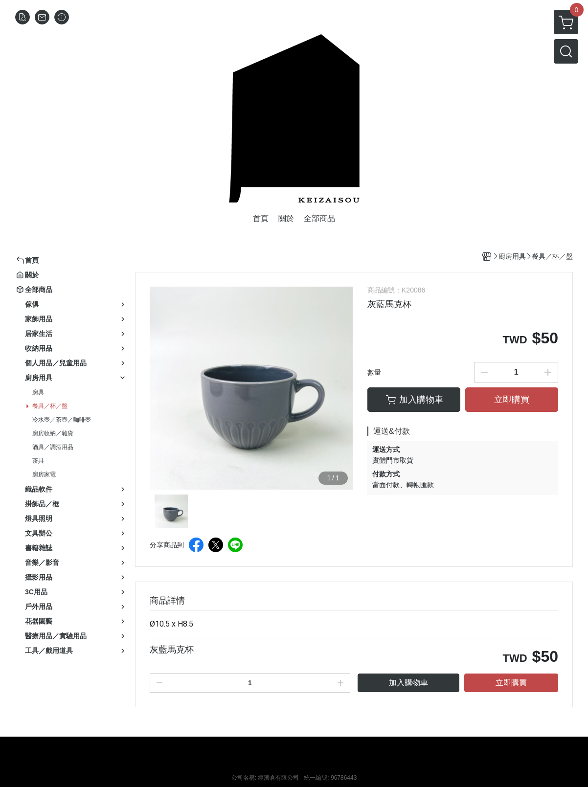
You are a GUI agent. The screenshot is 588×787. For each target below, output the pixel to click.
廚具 (38, 392)
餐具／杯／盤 (50, 406)
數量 (374, 372)
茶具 (38, 460)
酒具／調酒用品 (52, 447)
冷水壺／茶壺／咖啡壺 (61, 419)
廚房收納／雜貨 (52, 433)
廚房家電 (44, 474)
